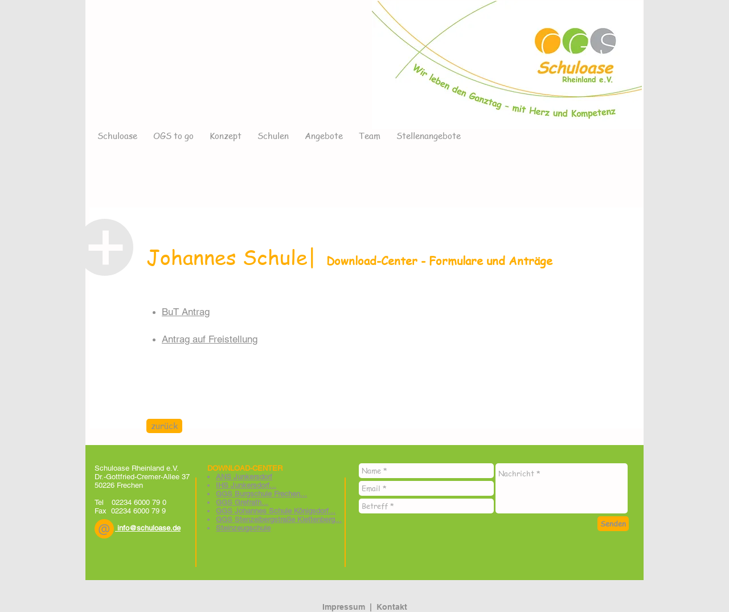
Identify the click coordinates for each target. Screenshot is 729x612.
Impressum (343, 606)
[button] (104, 528)
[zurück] (164, 426)
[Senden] (613, 523)
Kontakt (391, 606)
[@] (104, 528)
